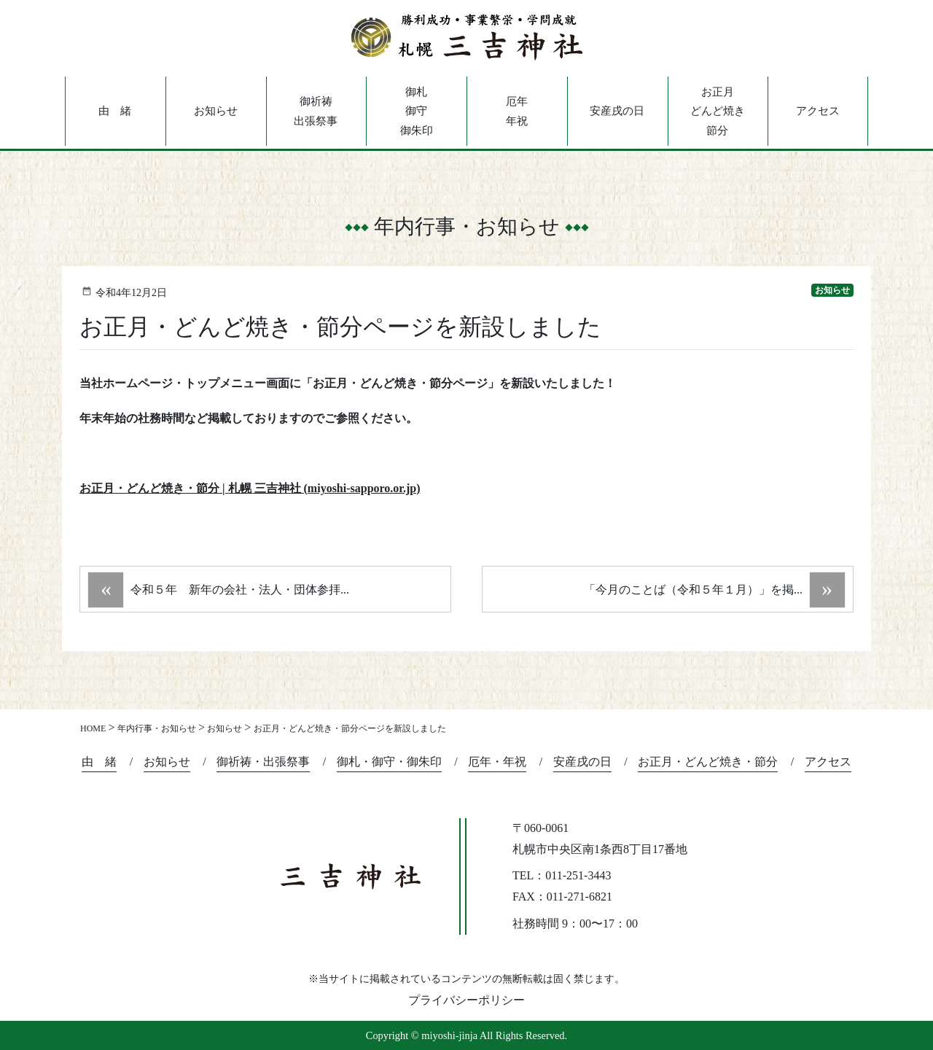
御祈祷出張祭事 (315, 111)
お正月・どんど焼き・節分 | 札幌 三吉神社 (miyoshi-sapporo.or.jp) (250, 488)
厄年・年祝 (497, 761)
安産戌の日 (617, 111)
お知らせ (216, 111)
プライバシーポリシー (466, 1000)
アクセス (818, 111)
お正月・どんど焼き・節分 (708, 761)
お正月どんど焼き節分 (717, 111)
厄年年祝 (517, 111)
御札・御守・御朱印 (389, 761)
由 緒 (114, 111)
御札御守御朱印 (416, 111)
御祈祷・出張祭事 (263, 761)
